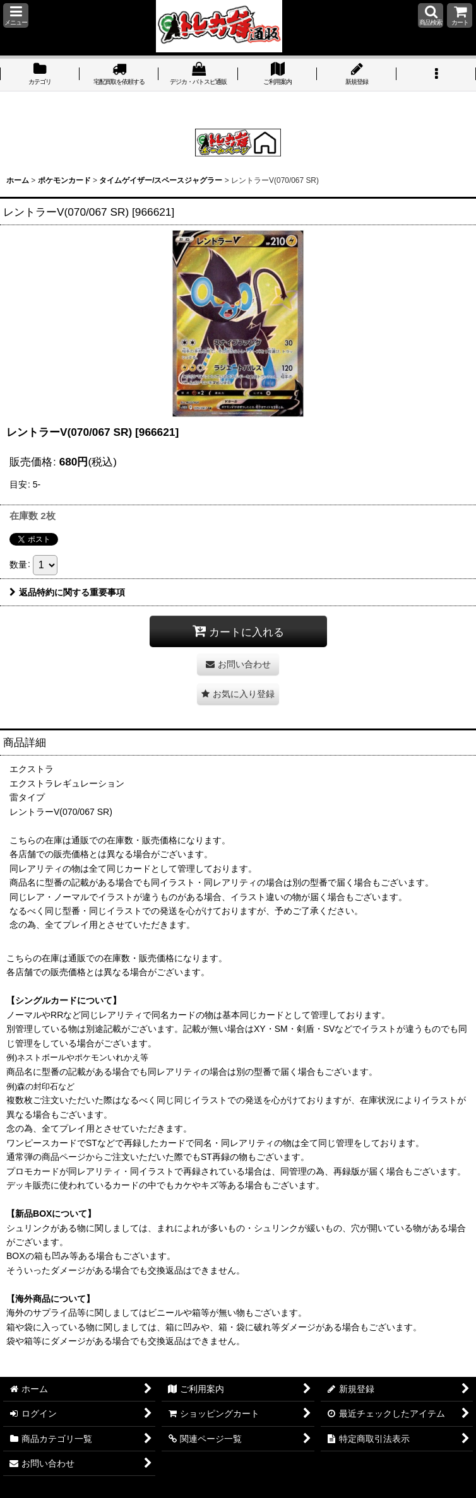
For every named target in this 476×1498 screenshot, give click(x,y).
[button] (15, 15)
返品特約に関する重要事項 (67, 592)
